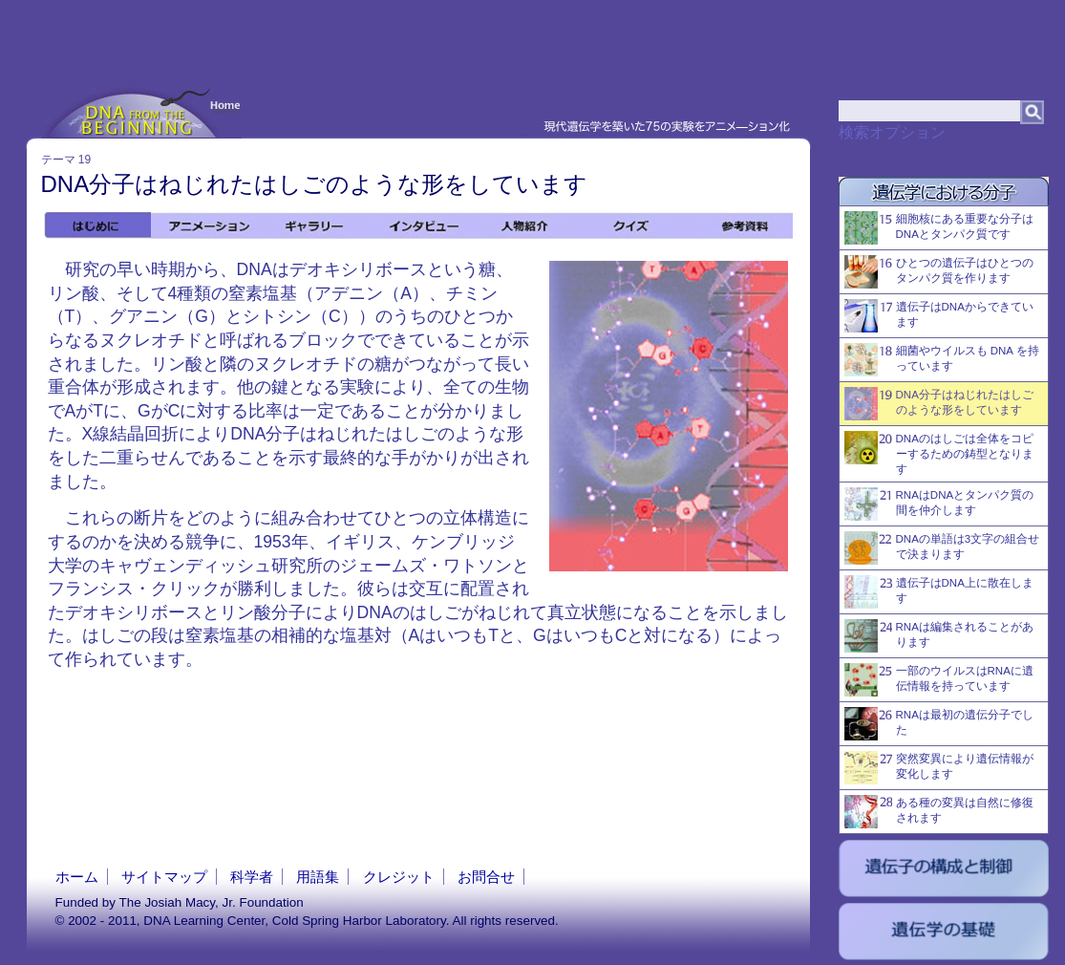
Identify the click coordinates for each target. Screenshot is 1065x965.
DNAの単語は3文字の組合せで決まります (942, 548)
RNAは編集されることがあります (938, 636)
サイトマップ (164, 876)
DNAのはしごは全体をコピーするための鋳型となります (938, 453)
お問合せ (486, 876)
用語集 (317, 876)
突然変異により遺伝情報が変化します (938, 767)
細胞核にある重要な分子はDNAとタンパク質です (938, 228)
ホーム (76, 876)
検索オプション (892, 132)
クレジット (399, 876)
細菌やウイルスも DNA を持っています (941, 359)
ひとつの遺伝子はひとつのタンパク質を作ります (938, 272)
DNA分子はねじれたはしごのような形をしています (938, 403)
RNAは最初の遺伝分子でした (938, 723)
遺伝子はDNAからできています (938, 315)
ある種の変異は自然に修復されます (938, 811)
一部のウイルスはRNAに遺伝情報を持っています (938, 680)
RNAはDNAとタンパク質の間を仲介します (939, 504)
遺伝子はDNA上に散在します (938, 592)
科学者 (251, 876)
